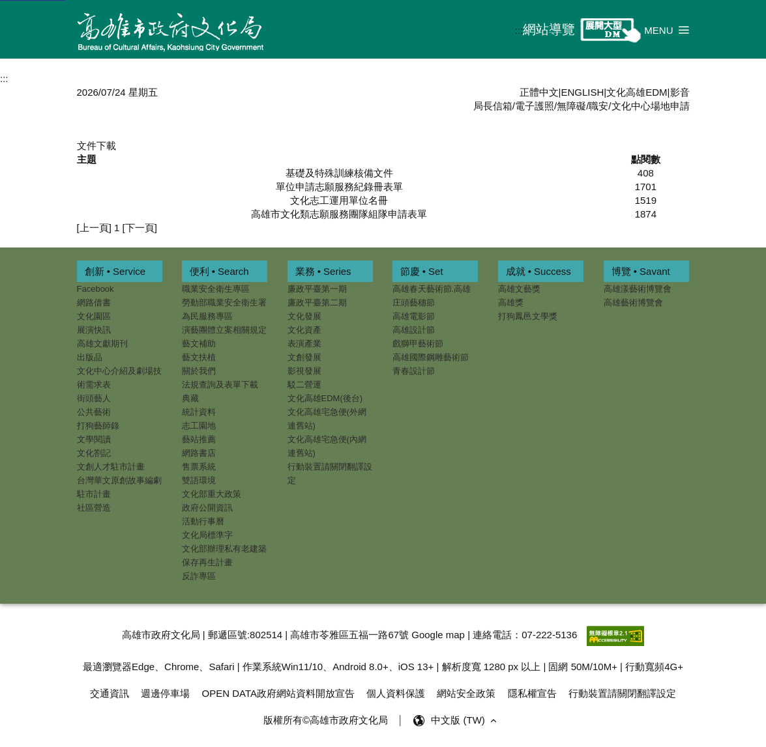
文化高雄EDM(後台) (325, 398)
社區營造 (94, 508)
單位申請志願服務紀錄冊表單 (339, 186)
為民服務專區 (207, 316)
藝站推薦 (199, 439)
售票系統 (199, 467)
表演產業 (304, 343)
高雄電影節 (413, 316)
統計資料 (199, 412)
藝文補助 (199, 343)
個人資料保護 (395, 693)
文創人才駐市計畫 (111, 467)
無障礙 (571, 105)
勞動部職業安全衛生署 (224, 302)
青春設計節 (413, 371)
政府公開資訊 (207, 508)
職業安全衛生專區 (216, 289)
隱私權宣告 (532, 693)
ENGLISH (582, 92)
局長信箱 (492, 105)
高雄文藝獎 (519, 289)
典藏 (190, 398)
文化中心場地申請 (650, 105)
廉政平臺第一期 (317, 289)
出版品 (89, 357)
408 (646, 172)
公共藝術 (94, 412)
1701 (645, 186)
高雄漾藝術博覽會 (637, 289)
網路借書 (94, 302)
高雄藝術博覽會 (633, 302)
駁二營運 (304, 384)
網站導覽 (549, 29)
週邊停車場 (165, 693)
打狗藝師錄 (98, 425)
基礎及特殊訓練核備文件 (339, 172)
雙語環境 (199, 480)
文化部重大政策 (211, 494)
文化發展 (304, 316)
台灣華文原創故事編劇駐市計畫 (119, 487)
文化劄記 (94, 453)
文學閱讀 (94, 439)
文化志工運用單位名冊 (339, 200)
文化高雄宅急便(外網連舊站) (326, 418)
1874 (645, 213)
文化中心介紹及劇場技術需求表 (119, 377)
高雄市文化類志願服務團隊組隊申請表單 (339, 213)
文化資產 (304, 330)
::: (519, 30)
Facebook (95, 289)
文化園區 (94, 316)
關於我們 (199, 371)
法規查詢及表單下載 (220, 384)
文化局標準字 (207, 535)
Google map (438, 634)
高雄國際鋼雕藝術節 (430, 357)
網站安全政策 (466, 693)
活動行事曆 (203, 521)
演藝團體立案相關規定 (224, 330)
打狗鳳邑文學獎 (527, 316)
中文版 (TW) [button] (465, 720)
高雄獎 (510, 302)
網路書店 (199, 453)
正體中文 (539, 92)
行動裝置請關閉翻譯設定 (329, 473)
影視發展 (304, 371)
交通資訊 (109, 693)
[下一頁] (140, 227)
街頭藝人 (94, 398)
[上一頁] (94, 227)
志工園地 (199, 425)
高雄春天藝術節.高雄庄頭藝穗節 (431, 295)
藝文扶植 (199, 357)
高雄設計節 (413, 330)
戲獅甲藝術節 (417, 343)
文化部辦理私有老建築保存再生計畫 (224, 555)
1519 (645, 200)
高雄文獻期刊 (102, 343)
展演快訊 (94, 330)
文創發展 (304, 357)
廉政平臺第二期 (317, 302)
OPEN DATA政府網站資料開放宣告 (278, 693)
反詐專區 (199, 576)
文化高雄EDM (636, 92)
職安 (598, 105)
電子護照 (534, 105)
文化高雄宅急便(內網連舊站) (326, 446)
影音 (680, 92)
